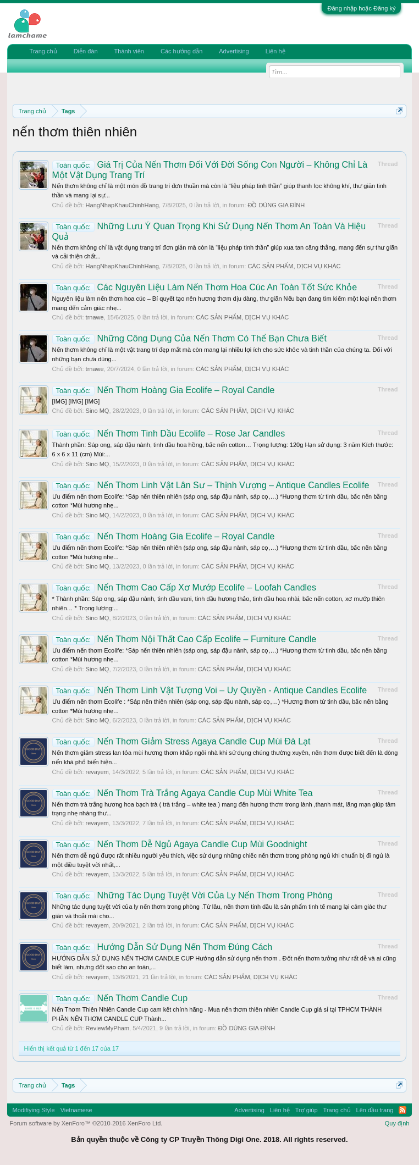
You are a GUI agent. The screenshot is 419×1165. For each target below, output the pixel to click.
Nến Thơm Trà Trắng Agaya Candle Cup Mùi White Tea (182, 793)
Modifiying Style (34, 1110)
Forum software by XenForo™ (86, 1123)
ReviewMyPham (107, 1028)
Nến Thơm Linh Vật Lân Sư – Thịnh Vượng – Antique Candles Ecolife (211, 485)
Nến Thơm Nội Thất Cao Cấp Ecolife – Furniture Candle (184, 639)
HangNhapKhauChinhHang (122, 205)
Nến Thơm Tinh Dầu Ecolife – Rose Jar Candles (168, 433)
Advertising (234, 51)
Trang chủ (43, 51)
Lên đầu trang (375, 1110)
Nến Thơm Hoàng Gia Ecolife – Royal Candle (163, 390)
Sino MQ (97, 410)
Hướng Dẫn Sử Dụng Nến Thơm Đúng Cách (162, 947)
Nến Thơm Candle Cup (120, 998)
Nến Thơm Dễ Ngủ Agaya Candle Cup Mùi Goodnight (179, 844)
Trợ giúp (306, 1110)
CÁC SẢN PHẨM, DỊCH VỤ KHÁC (293, 266)
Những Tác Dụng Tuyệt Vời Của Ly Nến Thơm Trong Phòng (192, 895)
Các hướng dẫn (181, 51)
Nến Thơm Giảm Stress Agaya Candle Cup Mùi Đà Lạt (181, 741)
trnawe (95, 317)
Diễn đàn (86, 51)
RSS (402, 1110)
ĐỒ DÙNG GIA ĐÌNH (276, 205)
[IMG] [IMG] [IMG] (76, 401)
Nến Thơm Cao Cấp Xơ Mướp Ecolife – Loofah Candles (184, 587)
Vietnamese (76, 1110)
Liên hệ (275, 51)
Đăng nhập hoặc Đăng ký (361, 8)
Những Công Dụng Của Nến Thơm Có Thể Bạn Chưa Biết (189, 338)
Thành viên (129, 51)
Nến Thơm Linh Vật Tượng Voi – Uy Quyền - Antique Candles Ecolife (209, 690)
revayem (97, 772)
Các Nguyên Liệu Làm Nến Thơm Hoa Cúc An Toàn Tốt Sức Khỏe (204, 287)
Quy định (397, 1123)
